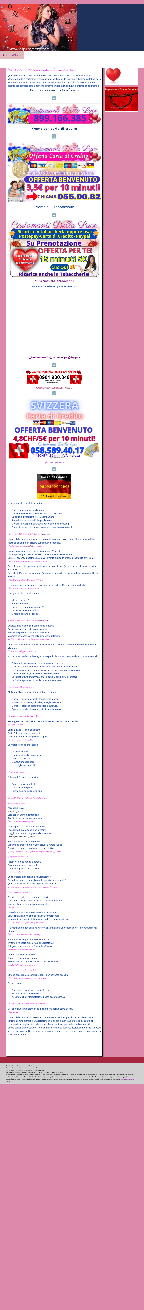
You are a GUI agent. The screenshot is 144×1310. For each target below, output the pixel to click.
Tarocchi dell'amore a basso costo (14, 1066)
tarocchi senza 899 (71, 55)
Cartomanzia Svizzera (65, 357)
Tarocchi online (10, 63)
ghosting (30, 740)
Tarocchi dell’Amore (12, 55)
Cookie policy (125, 1079)
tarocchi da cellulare (95, 55)
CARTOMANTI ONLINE (51, 281)
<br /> (54, 321)
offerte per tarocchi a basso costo (42, 55)
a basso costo (44, 534)
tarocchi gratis (28, 63)
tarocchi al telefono (118, 55)
